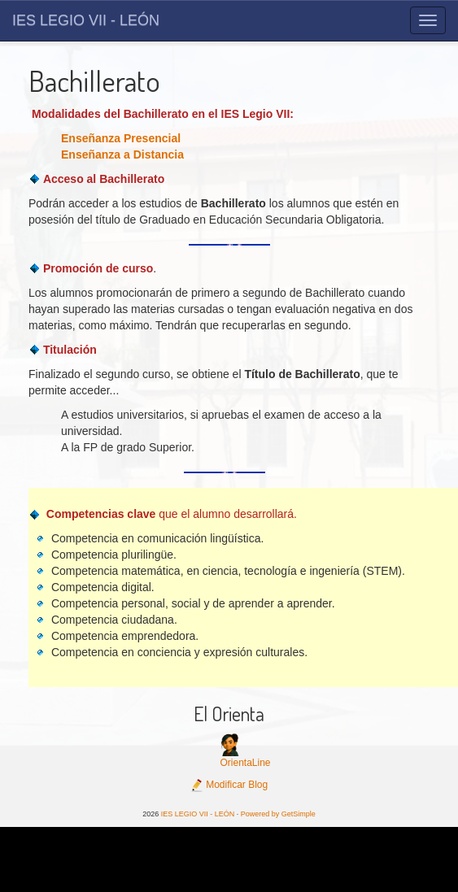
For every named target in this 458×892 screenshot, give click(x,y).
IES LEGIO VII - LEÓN (85, 20)
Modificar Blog (229, 784)
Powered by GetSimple (278, 814)
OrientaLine (245, 762)
